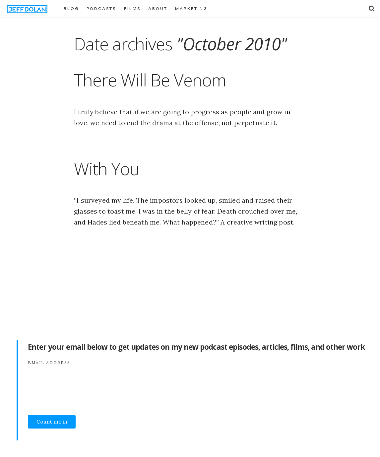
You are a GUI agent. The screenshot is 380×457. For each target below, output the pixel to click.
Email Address (49, 362)
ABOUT (157, 8)
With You (106, 168)
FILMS (132, 8)
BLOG (71, 8)
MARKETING (191, 8)
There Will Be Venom (150, 79)
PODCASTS (101, 8)
